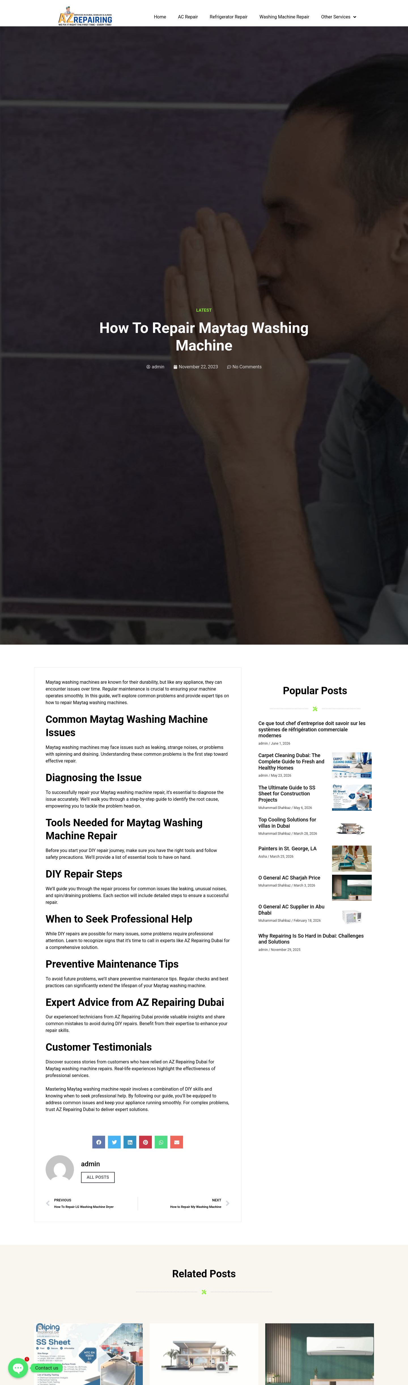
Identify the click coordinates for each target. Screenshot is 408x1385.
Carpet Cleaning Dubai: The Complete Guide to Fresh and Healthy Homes (291, 761)
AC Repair (188, 17)
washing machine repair (140, 792)
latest (204, 310)
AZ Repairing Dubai (133, 1016)
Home (160, 17)
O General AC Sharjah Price (289, 878)
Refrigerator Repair (228, 17)
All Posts (98, 1177)
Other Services (338, 17)
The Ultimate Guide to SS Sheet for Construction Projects (286, 794)
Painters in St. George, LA (287, 848)
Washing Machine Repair (284, 17)
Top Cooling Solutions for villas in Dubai (287, 823)
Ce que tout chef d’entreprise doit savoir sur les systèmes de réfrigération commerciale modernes (312, 729)
